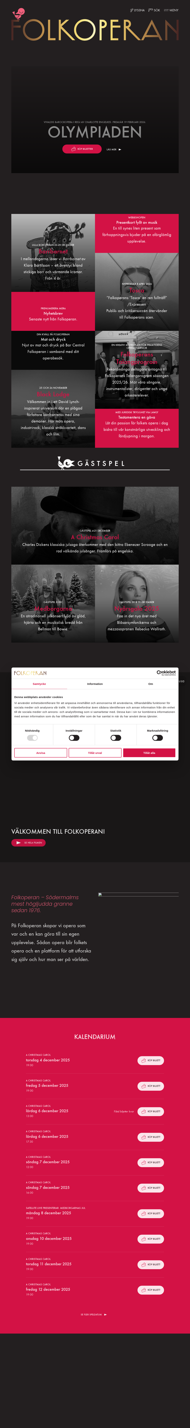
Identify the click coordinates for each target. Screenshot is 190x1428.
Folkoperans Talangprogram (136, 358)
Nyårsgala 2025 (136, 609)
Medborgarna (53, 609)
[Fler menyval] (171, 10)
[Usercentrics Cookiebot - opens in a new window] (159, 673)
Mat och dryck (53, 339)
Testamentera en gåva (136, 417)
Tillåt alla (149, 752)
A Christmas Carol (95, 537)
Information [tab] (95, 683)
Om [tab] (150, 683)
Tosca (136, 290)
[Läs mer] (94, 119)
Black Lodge (53, 394)
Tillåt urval (95, 752)
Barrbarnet (53, 251)
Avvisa (40, 752)
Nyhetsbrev (53, 313)
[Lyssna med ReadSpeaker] (137, 10)
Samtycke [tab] (39, 683)
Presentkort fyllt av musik (136, 222)
